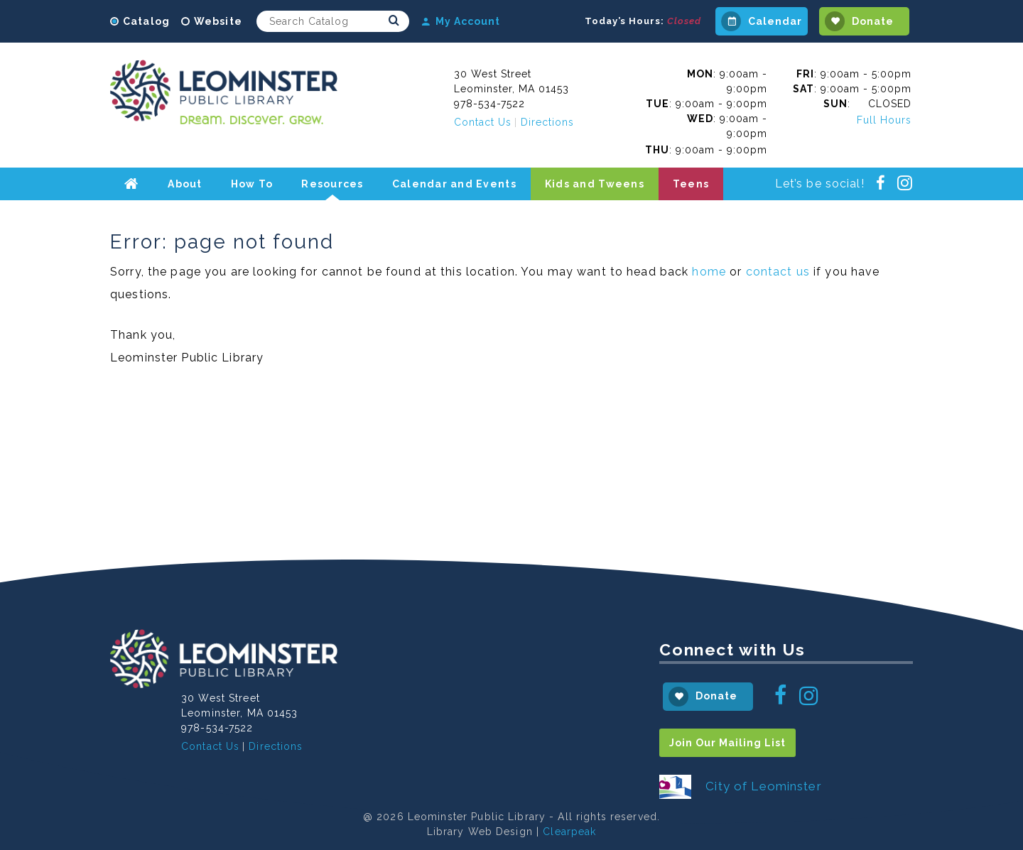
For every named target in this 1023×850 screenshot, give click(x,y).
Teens (691, 184)
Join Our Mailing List (727, 742)
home (709, 271)
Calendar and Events (454, 184)
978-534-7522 (489, 103)
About (185, 184)
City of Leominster (763, 786)
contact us (778, 271)
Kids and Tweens (594, 184)
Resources (332, 184)
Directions (547, 122)
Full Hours (884, 120)
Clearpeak (569, 831)
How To (252, 184)
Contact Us (483, 122)
